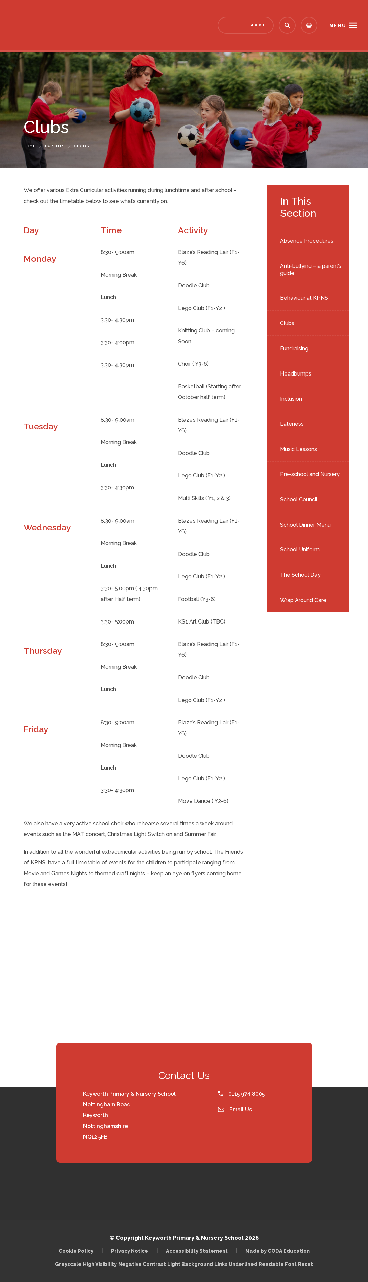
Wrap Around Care (303, 600)
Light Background (190, 1264)
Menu (337, 25)
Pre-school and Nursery (310, 474)
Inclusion (291, 399)
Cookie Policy (76, 1251)
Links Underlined (235, 1264)
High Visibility (100, 1264)
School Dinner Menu (305, 525)
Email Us (235, 1109)
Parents (55, 146)
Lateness (292, 424)
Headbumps (295, 373)
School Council (298, 499)
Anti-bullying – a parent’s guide (310, 269)
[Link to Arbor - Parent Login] (246, 25)
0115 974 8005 (241, 1094)
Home (30, 146)
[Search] (287, 25)
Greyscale (68, 1264)
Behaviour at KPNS (304, 298)
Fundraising (294, 348)
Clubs (287, 323)
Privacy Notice (129, 1251)
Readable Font (278, 1264)
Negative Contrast (142, 1264)
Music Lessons (298, 449)
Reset (305, 1264)
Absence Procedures (306, 241)
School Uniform (300, 549)
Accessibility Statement (197, 1251)
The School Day (300, 575)
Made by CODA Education (277, 1251)
